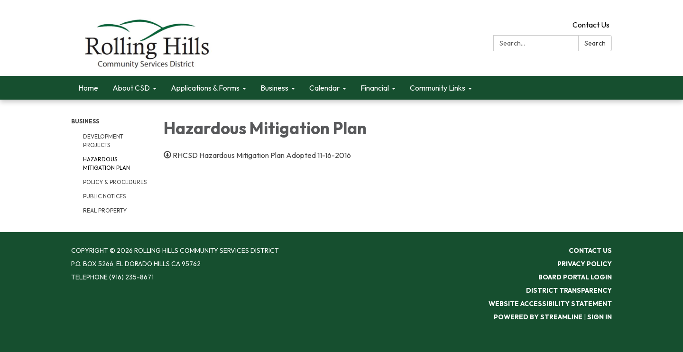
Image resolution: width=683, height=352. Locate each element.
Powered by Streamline (538, 317)
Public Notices (104, 196)
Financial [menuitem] (374, 88)
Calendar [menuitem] (324, 88)
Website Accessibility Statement (550, 303)
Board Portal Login (575, 277)
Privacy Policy (584, 263)
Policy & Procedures (115, 181)
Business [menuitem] (274, 88)
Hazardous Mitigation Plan (106, 163)
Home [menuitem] (88, 88)
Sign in (599, 317)
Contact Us (590, 24)
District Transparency (569, 290)
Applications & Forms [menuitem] (205, 88)
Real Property (105, 210)
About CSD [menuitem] (131, 88)
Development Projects (103, 140)
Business (85, 121)
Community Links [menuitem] (437, 88)
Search (595, 43)
